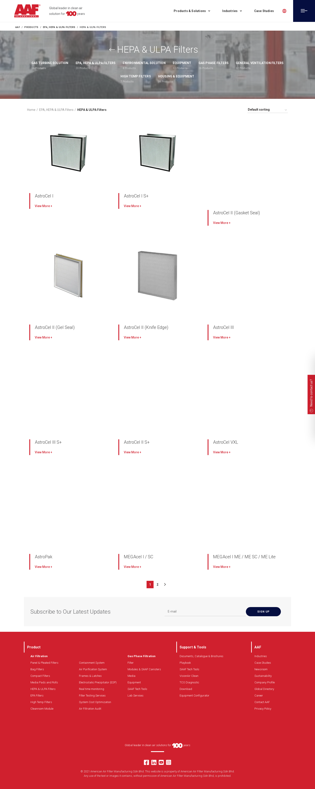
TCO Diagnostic (189, 682)
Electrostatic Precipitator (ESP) (98, 682)
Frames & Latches (90, 675)
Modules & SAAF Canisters (144, 669)
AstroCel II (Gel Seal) (55, 327)
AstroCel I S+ (136, 196)
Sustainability (263, 675)
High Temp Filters (41, 702)
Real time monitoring (91, 689)
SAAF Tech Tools (137, 689)
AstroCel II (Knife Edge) (146, 327)
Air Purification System (93, 669)
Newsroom (261, 669)
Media (131, 675)
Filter (131, 662)
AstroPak (43, 556)
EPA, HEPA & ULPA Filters (56, 110)
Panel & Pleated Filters (44, 662)
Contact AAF (262, 702)
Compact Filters (40, 675)
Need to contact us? (311, 393)
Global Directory (264, 689)
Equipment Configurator (194, 695)
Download (186, 689)
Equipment (134, 682)
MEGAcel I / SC (138, 556)
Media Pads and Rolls (44, 682)
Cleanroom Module (41, 708)
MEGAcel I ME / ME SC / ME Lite (244, 556)
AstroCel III (223, 327)
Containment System (92, 662)
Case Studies (262, 662)
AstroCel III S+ (48, 442)
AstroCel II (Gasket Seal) (236, 212)
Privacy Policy (262, 708)
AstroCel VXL (225, 442)
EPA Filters (37, 695)
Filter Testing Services (92, 695)
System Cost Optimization (95, 702)
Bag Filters (37, 669)
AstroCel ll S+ (137, 442)
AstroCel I (44, 196)
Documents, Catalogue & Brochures (201, 656)
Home (31, 110)
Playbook (185, 662)
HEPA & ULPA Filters (43, 689)
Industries (260, 656)
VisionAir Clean (189, 675)
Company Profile (264, 682)
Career (258, 695)
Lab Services (136, 695)
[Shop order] (267, 110)
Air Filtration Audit (90, 708)
